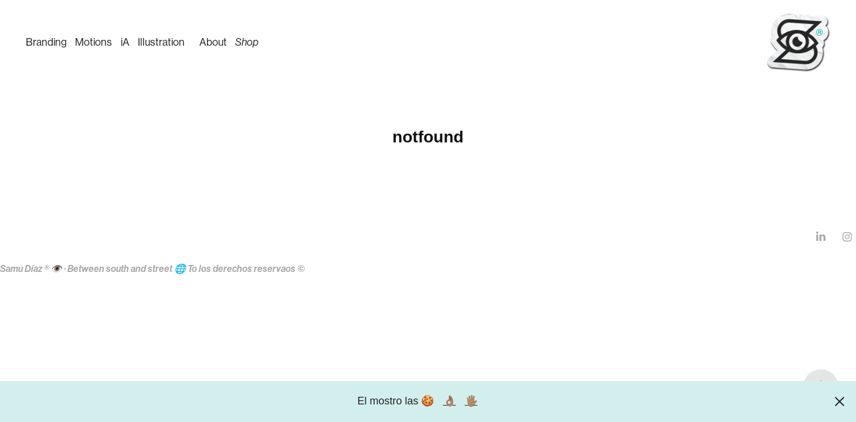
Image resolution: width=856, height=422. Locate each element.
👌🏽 (449, 401)
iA (125, 42)
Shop (247, 42)
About (213, 42)
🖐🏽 (471, 401)
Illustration (161, 42)
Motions (93, 42)
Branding (46, 42)
